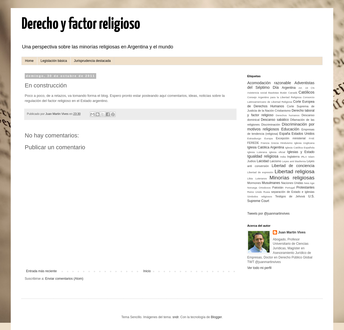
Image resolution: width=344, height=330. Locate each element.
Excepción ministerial (291, 138)
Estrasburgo (254, 138)
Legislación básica (54, 61)
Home (29, 61)
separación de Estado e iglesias (292, 191)
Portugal (290, 187)
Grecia (275, 142)
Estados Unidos (303, 134)
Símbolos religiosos (259, 196)
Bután (283, 92)
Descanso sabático (275, 120)
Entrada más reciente (41, 271)
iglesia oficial (277, 152)
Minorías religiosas (292, 177)
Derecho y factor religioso (81, 24)
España (284, 134)
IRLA (304, 156)
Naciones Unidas (292, 182)
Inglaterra (293, 156)
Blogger (216, 317)
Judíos (251, 161)
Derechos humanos (287, 115)
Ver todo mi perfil (259, 268)
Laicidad (263, 161)
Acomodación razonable (269, 83)
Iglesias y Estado (300, 152)
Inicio (147, 271)
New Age (309, 183)
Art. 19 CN (306, 87)
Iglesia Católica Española (299, 147)
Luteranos (261, 178)
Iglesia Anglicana (304, 142)
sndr (176, 317)
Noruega (252, 187)
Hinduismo (286, 142)
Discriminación (270, 124)
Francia (265, 142)
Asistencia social (257, 92)
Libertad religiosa (294, 171)
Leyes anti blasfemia (294, 161)
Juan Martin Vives (292, 232)
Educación (290, 129)
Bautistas (273, 92)
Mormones (254, 182)
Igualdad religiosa (262, 156)
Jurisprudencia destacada (92, 61)
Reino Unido (254, 191)
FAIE (311, 138)
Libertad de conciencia (293, 166)
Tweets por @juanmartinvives (268, 213)
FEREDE (253, 142)
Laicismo (275, 161)
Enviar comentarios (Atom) (64, 279)
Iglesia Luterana (257, 152)
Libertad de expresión (260, 172)
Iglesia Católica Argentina (265, 147)
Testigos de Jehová (290, 196)
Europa (268, 138)
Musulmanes (271, 183)
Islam (311, 156)
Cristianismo (283, 110)
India (283, 156)
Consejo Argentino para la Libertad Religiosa (274, 97)
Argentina (288, 88)
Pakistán (277, 187)
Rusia (266, 191)
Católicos (306, 92)
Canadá (292, 92)
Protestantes (305, 187)
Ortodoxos (265, 187)
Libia (250, 178)
